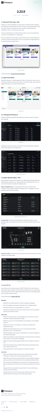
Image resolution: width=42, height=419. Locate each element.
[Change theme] (35, 3)
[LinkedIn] (7, 407)
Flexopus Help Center (5, 410)
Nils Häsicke (25, 15)
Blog (2, 403)
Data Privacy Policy (13, 401)
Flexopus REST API (15, 296)
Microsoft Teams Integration (18, 73)
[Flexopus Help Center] (6, 2)
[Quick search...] (38, 3)
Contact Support (23, 401)
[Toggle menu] (40, 3)
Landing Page (32, 401)
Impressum (4, 401)
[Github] (4, 407)
